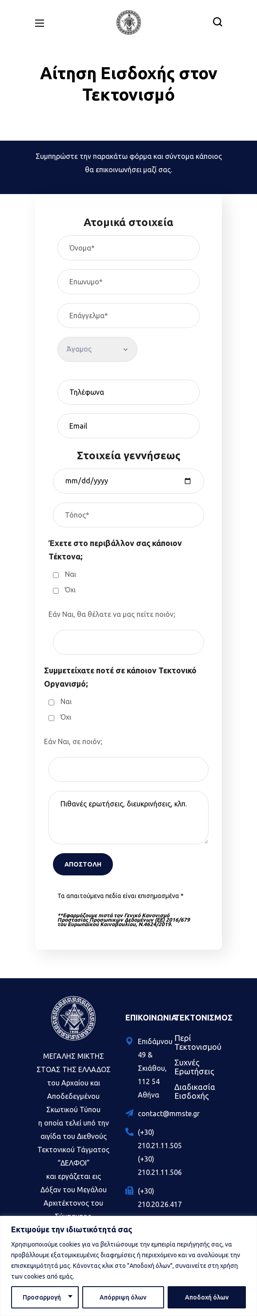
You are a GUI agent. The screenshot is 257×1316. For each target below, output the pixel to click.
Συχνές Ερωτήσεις (194, 1067)
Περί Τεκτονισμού (197, 1042)
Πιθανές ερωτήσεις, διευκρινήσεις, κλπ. (128, 817)
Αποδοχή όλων (207, 1297)
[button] (217, 22)
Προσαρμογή (42, 1297)
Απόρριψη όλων (123, 1297)
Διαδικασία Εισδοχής (194, 1091)
